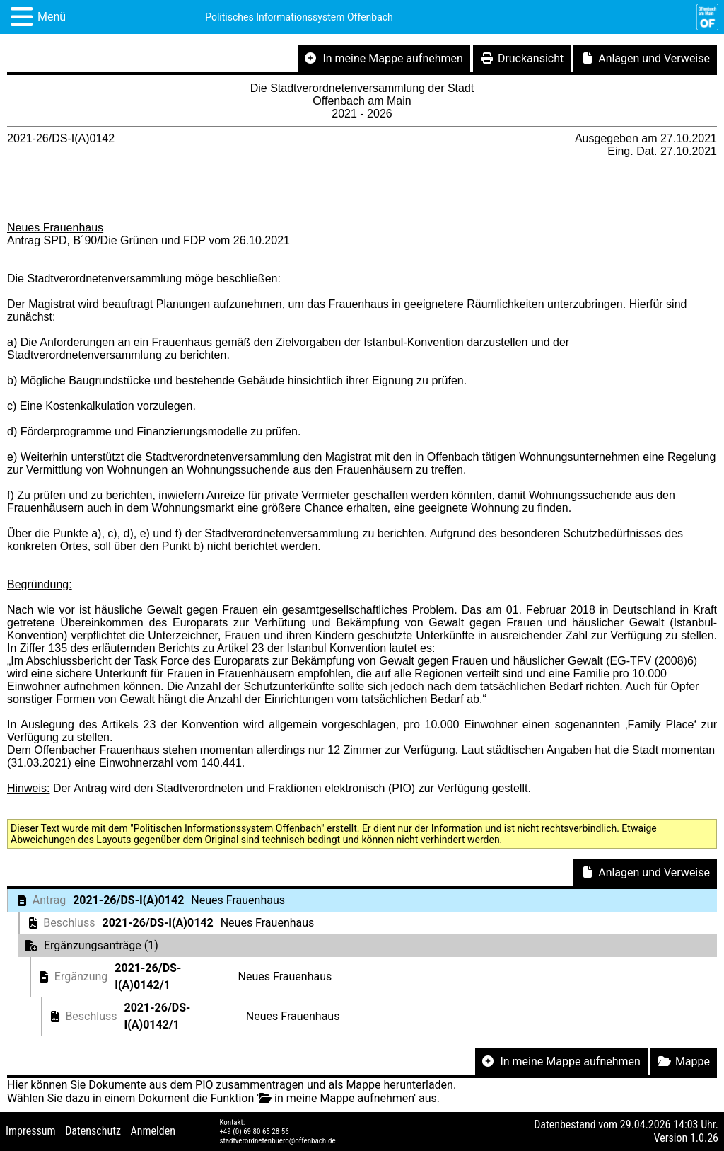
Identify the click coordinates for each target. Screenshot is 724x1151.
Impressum (31, 1131)
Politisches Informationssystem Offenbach (299, 17)
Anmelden (153, 1131)
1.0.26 (704, 1138)
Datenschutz (93, 1131)
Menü (51, 16)
